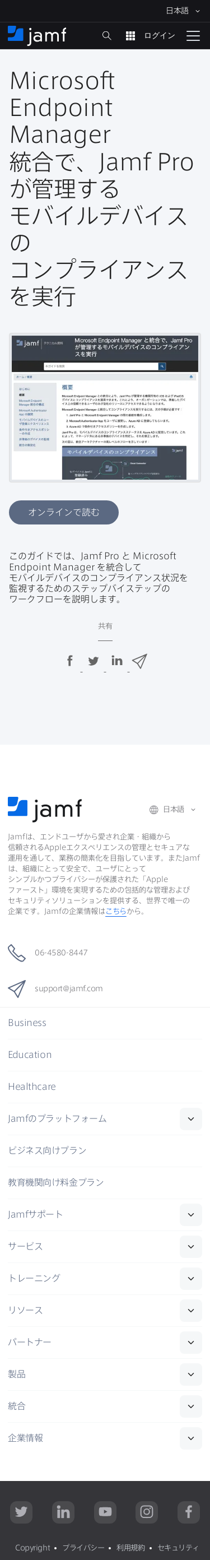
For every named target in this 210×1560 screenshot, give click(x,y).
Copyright (32, 1548)
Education (30, 1054)
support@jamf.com (55, 989)
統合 (16, 1405)
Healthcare (32, 1086)
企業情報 (25, 1437)
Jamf (57, 1118)
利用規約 (130, 1548)
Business (27, 1022)
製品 (16, 1373)
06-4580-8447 (48, 953)
